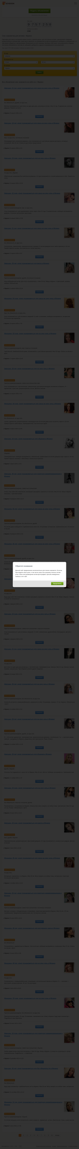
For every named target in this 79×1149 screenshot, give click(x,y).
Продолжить (57, 583)
